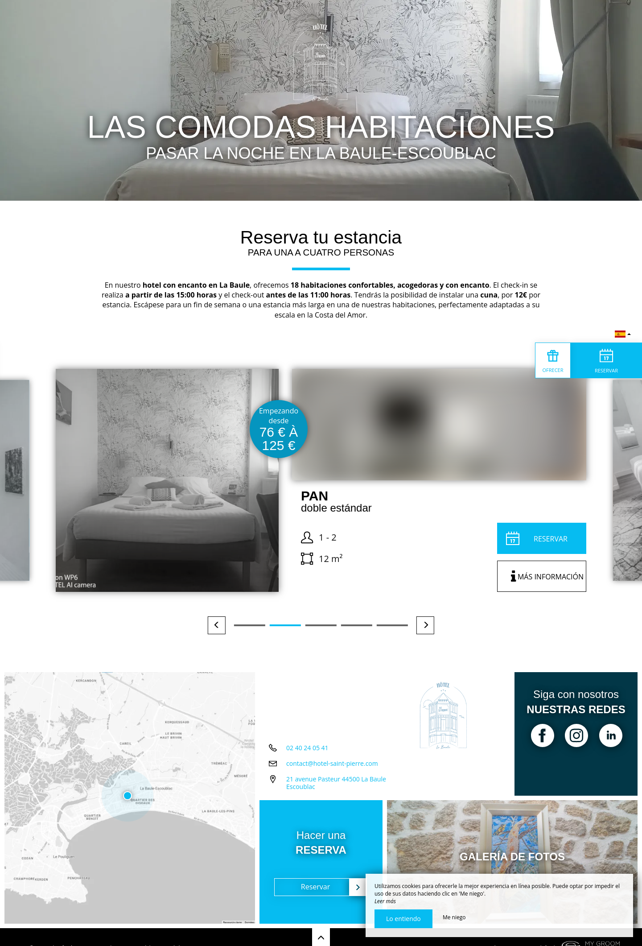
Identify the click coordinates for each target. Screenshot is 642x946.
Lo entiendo (403, 918)
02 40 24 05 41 (307, 748)
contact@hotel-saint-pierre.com (332, 763)
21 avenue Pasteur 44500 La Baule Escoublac (336, 783)
